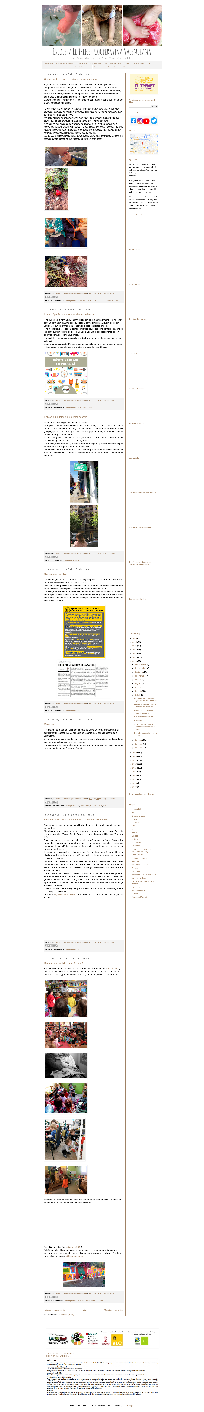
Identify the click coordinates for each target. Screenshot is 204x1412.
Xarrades (117, 67)
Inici (84, 1310)
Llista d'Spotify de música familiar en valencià (69, 314)
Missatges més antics (113, 1310)
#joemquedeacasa (72, 301)
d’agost (138, 680)
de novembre (141, 668)
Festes (108, 67)
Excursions (48, 67)
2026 (134, 638)
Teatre (88, 67)
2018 (134, 756)
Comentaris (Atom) (66, 1315)
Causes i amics (128, 67)
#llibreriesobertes (74, 1256)
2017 (134, 760)
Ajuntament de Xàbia (65, 894)
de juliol (138, 683)
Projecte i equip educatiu (64, 63)
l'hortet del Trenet (139, 897)
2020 (134, 661)
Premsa (57, 67)
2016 (134, 764)
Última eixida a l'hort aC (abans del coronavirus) (70, 79)
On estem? (136, 887)
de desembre (141, 664)
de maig (138, 691)
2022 (134, 653)
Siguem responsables (56, 574)
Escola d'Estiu (138, 855)
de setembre (140, 676)
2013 (134, 775)
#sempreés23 (74, 1247)
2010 (134, 783)
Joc (106, 63)
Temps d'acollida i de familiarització (89, 63)
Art (149, 63)
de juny (138, 687)
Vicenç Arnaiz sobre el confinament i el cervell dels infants (76, 819)
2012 (134, 779)
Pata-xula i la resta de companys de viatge (141, 850)
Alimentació (98, 67)
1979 (134, 787)
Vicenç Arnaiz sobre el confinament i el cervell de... (145, 726)
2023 (134, 649)
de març (138, 740)
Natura (116, 301)
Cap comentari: (109, 293)
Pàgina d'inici (48, 63)
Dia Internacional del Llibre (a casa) (63, 963)
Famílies (135, 822)
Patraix (127, 63)
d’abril (137, 695)
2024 (134, 646)
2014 (134, 771)
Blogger (130, 1405)
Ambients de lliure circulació (144, 875)
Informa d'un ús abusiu (141, 794)
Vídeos (66, 67)
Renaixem (49, 724)
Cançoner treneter (143, 67)
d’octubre (139, 672)
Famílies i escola (138, 63)
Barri (92, 301)
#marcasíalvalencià (140, 890)
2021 (134, 657)
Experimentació (115, 63)
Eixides (110, 301)
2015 (134, 768)
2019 (134, 752)
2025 (134, 642)
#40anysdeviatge (139, 878)
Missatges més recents (55, 1310)
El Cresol (112, 968)
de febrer (139, 744)
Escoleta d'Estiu (77, 67)
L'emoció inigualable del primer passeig (65, 417)
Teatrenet (136, 871)
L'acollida (136, 846)
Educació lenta (101, 301)
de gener (139, 748)
